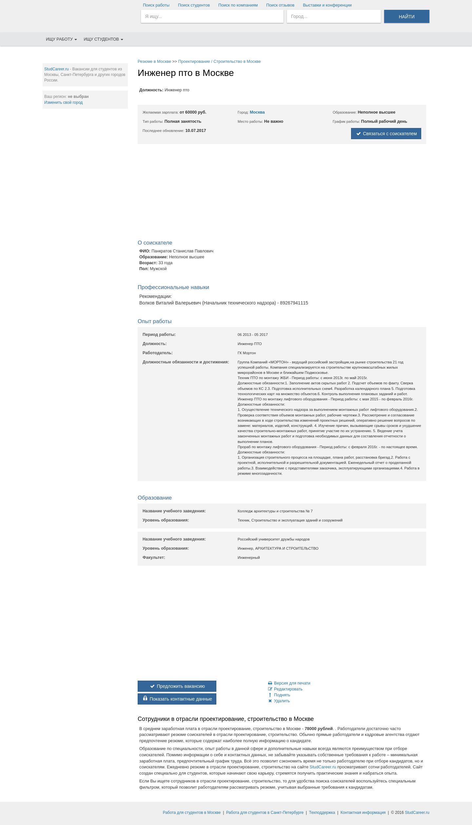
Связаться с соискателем (386, 133)
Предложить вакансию (177, 686)
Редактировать (285, 689)
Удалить (278, 701)
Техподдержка (322, 812)
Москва (257, 112)
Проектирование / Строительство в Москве (219, 61)
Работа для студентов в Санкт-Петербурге (265, 812)
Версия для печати (288, 683)
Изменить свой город (63, 102)
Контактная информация (363, 812)
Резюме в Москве (154, 61)
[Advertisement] (85, 213)
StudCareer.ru (56, 69)
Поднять (278, 695)
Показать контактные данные (177, 699)
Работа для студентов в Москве (192, 812)
